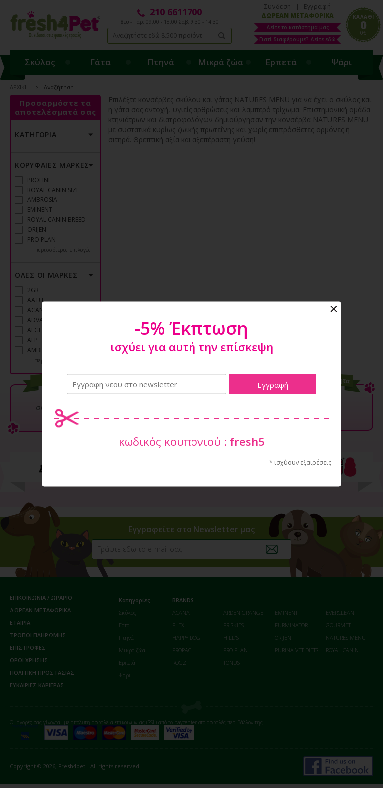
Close (333, 309)
